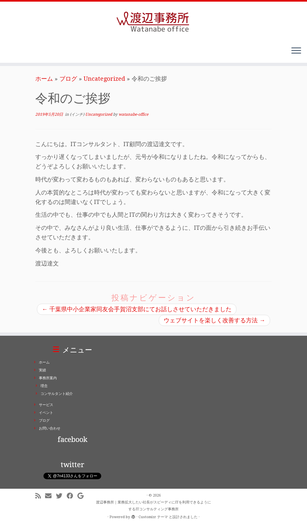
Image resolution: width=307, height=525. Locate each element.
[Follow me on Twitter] (61, 496)
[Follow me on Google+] (82, 496)
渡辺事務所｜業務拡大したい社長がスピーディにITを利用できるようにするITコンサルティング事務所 (153, 505)
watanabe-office (133, 114)
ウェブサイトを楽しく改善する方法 (214, 320)
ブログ (68, 78)
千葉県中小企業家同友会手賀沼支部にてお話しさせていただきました (137, 309)
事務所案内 (48, 378)
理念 (44, 386)
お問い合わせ (49, 428)
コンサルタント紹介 (56, 394)
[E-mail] (50, 496)
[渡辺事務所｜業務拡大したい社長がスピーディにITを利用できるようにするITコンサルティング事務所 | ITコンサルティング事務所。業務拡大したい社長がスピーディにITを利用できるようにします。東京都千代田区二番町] (153, 21)
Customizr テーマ (153, 517)
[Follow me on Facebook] (72, 496)
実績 (42, 370)
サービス (46, 405)
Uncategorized (104, 78)
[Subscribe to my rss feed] (40, 496)
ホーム (44, 78)
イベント (46, 413)
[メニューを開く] (296, 51)
